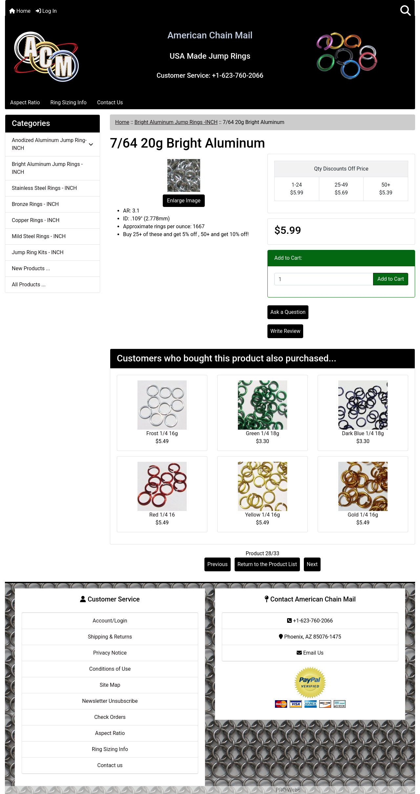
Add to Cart (390, 279)
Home (20, 11)
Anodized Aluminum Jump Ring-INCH (52, 144)
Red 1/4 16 (162, 515)
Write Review (285, 331)
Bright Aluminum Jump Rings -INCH (176, 122)
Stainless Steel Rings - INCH (44, 188)
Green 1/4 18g (262, 433)
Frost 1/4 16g (162, 433)
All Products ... (29, 284)
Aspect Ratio (25, 102)
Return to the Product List (267, 564)
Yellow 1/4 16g (262, 515)
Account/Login (110, 621)
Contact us (110, 765)
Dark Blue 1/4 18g (363, 433)
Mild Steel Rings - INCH (39, 236)
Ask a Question (287, 312)
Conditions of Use (110, 669)
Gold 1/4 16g (363, 515)
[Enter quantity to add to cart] (323, 279)
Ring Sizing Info (69, 102)
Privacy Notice (110, 653)
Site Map (110, 685)
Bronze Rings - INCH (35, 204)
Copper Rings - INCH (35, 220)
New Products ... (31, 268)
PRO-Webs (288, 790)
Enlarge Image (183, 200)
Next (312, 564)
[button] (405, 11)
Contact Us (110, 102)
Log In (46, 11)
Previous (217, 564)
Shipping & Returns (110, 637)
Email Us (310, 653)
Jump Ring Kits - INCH (38, 252)
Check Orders (110, 717)
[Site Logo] (46, 55)
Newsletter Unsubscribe (110, 701)
